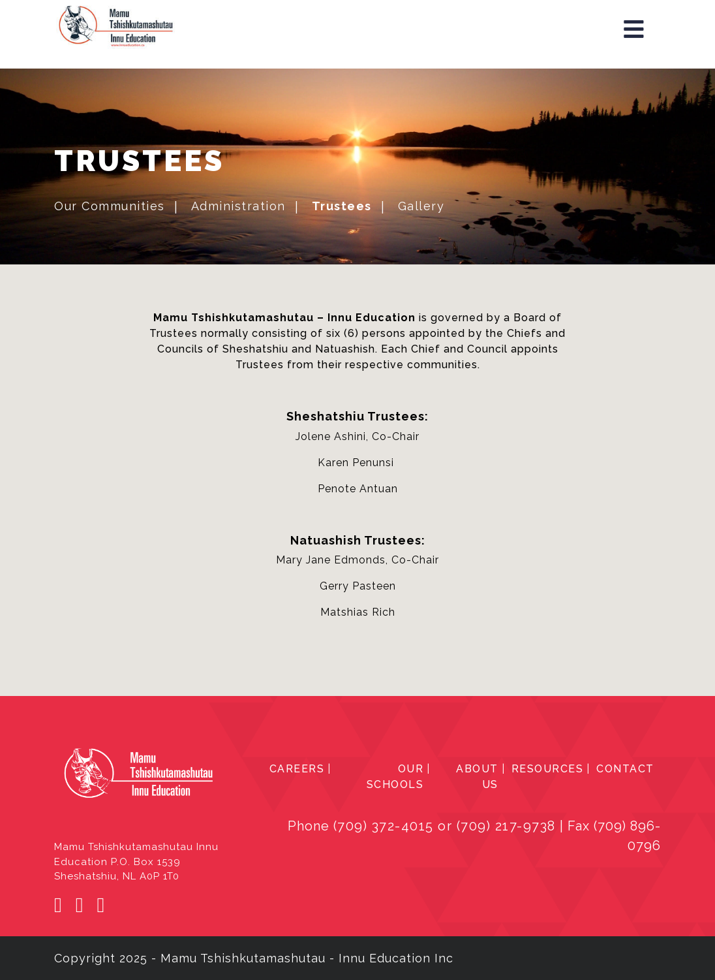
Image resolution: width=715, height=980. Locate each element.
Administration (238, 206)
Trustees (342, 206)
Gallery (421, 206)
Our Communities (109, 206)
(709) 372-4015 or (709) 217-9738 (444, 826)
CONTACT (625, 769)
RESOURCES (547, 769)
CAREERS (297, 769)
